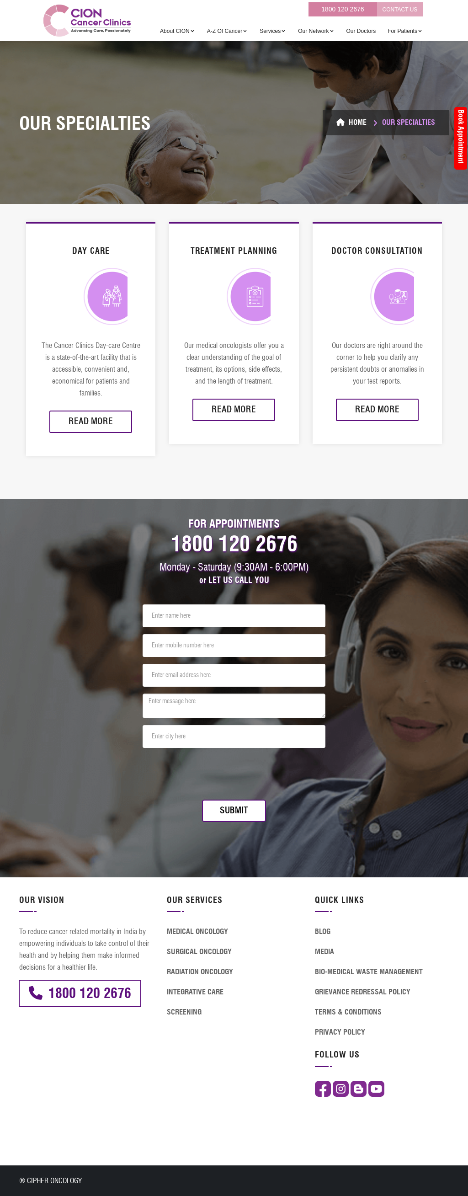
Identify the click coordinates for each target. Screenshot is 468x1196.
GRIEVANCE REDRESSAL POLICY (362, 992)
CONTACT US (399, 9)
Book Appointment (461, 136)
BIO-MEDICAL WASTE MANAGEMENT (369, 971)
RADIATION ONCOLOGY (200, 971)
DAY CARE (91, 251)
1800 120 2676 (342, 9)
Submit (234, 811)
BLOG (322, 931)
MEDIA (324, 951)
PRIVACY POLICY (340, 1032)
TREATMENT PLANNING (234, 251)
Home (351, 122)
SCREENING (184, 1012)
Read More (91, 421)
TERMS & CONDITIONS (348, 1012)
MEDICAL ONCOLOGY (197, 931)
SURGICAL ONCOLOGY (199, 951)
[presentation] (212, 772)
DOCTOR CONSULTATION (377, 251)
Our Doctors (361, 31)
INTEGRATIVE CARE (195, 992)
